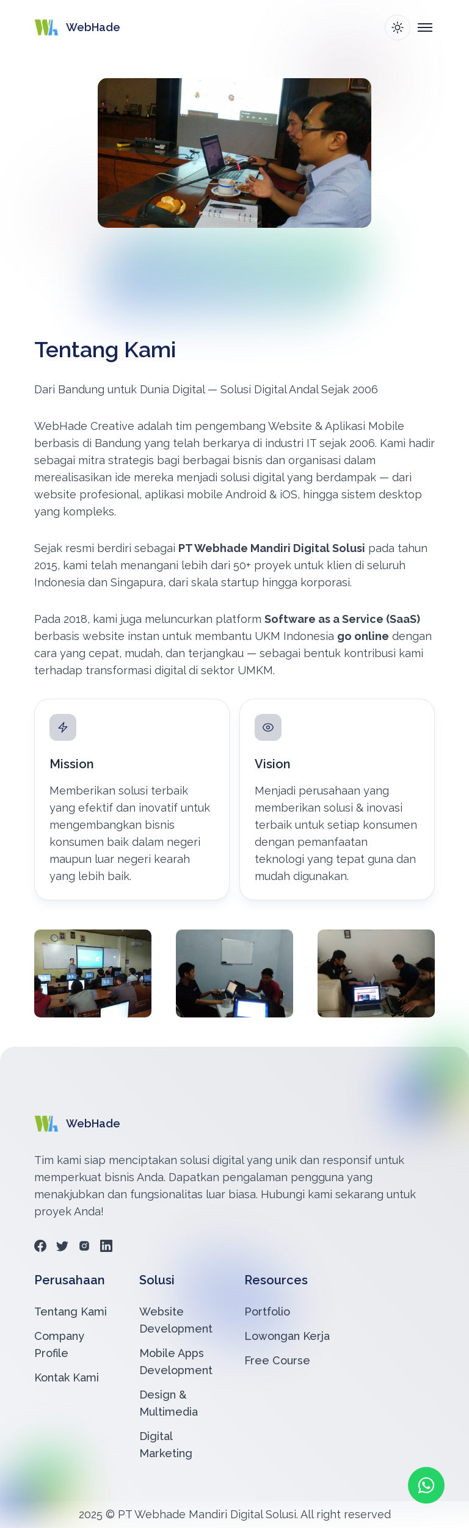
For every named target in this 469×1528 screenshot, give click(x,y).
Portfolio (267, 1311)
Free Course (277, 1360)
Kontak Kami (66, 1377)
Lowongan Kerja (287, 1336)
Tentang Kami (70, 1311)
